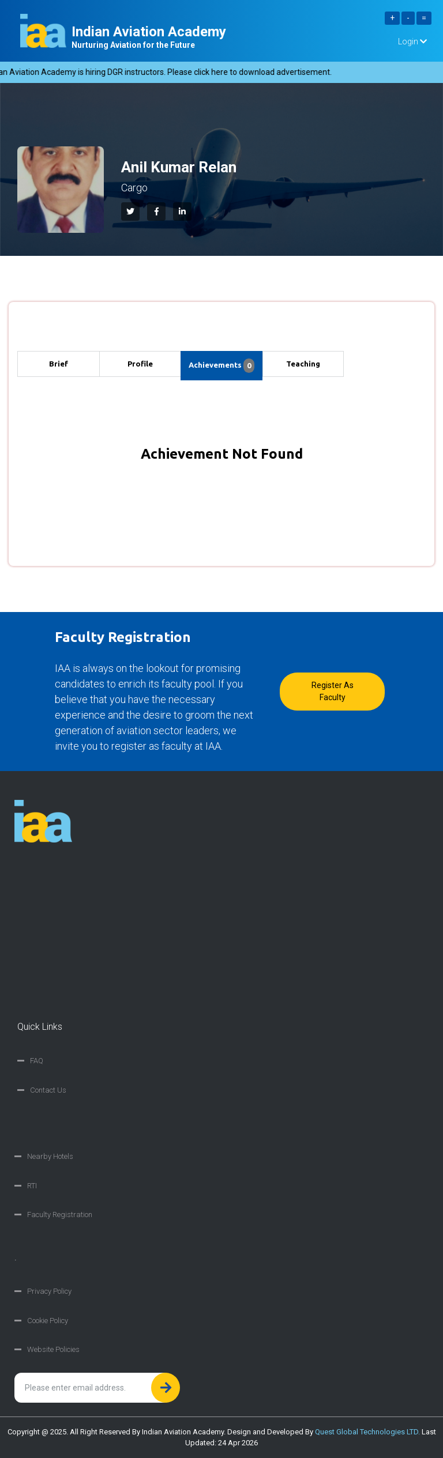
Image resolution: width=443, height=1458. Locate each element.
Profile (140, 364)
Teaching (303, 364)
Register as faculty (332, 691)
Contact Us (48, 1090)
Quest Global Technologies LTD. (367, 1431)
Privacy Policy (49, 1291)
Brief (58, 364)
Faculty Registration (59, 1214)
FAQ (36, 1060)
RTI (32, 1185)
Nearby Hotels (50, 1156)
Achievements (221, 365)
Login (412, 41)
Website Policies (53, 1349)
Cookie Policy (47, 1320)
